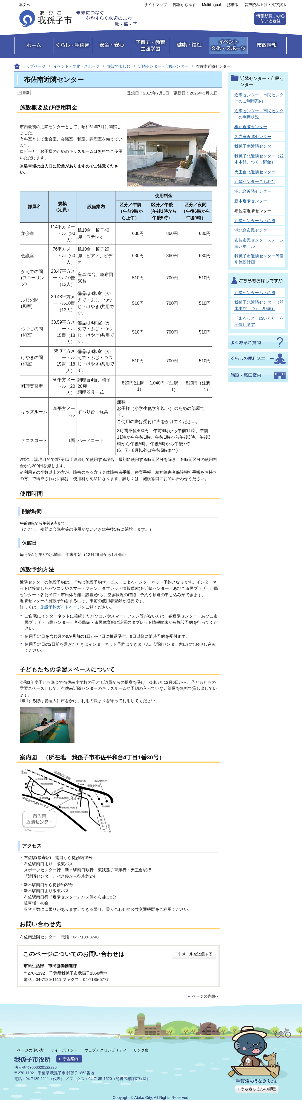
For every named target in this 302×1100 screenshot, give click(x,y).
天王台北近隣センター (254, 172)
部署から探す (184, 5)
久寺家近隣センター (252, 136)
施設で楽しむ (118, 66)
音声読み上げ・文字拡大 (266, 5)
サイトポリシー (64, 1050)
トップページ (33, 66)
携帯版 (232, 5)
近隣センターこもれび (254, 181)
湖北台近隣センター (252, 191)
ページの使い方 (30, 1050)
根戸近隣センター (250, 126)
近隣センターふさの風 (254, 220)
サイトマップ (155, 5)
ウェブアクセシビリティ (105, 1050)
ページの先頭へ (205, 996)
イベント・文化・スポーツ (76, 66)
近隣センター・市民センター (163, 66)
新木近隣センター (250, 201)
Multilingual (211, 5)
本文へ (24, 5)
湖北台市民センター (252, 230)
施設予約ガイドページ (60, 607)
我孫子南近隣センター (254, 146)
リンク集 (141, 1050)
